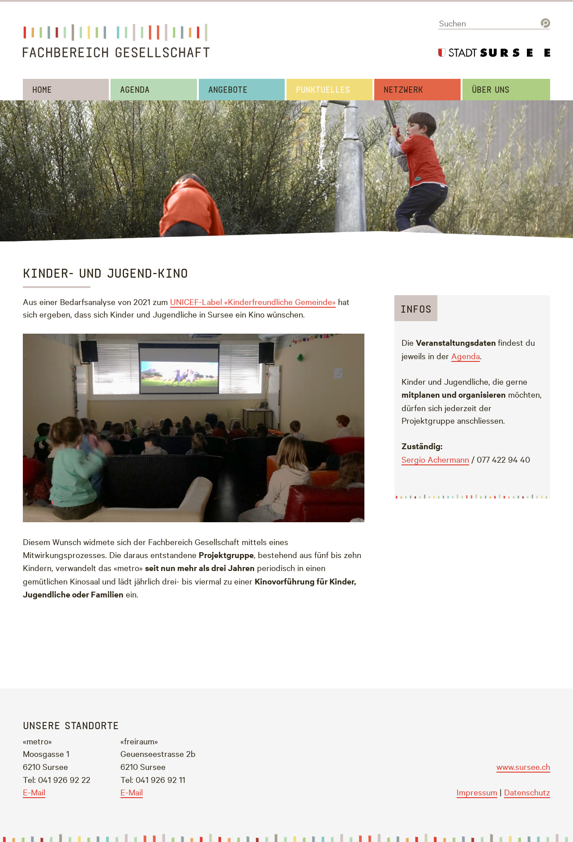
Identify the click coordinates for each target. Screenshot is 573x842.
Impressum (477, 791)
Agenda (465, 355)
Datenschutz (527, 791)
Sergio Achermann (435, 459)
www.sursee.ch (523, 766)
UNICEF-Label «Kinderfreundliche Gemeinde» (253, 301)
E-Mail (34, 791)
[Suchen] (494, 23)
